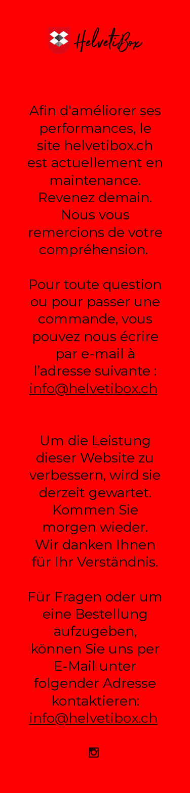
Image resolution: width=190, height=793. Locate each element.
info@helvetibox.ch (93, 388)
